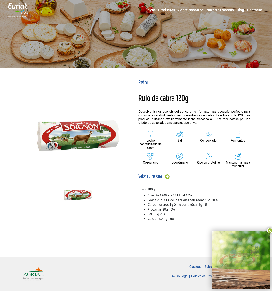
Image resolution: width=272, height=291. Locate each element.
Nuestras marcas (220, 10)
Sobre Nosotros (191, 10)
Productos (166, 10)
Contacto (254, 10)
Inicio (151, 10)
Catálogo (195, 267)
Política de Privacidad (206, 276)
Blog (240, 10)
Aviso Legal (180, 276)
